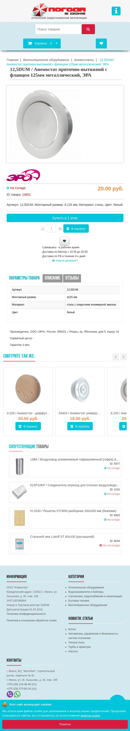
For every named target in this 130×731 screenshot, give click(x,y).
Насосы (73, 651)
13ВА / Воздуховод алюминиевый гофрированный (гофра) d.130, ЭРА (80, 459)
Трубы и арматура (79, 646)
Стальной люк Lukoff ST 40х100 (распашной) (62, 536)
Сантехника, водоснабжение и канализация (95, 596)
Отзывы (72, 278)
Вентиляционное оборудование (87, 605)
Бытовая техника (78, 600)
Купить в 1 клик (65, 218)
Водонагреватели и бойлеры (86, 591)
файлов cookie (90, 715)
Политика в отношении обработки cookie (32, 620)
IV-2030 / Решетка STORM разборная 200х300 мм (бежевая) (73, 511)
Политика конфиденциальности (26, 613)
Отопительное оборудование (86, 587)
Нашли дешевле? (65, 260)
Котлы (72, 629)
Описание (52, 278)
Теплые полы (76, 642)
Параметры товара (24, 278)
